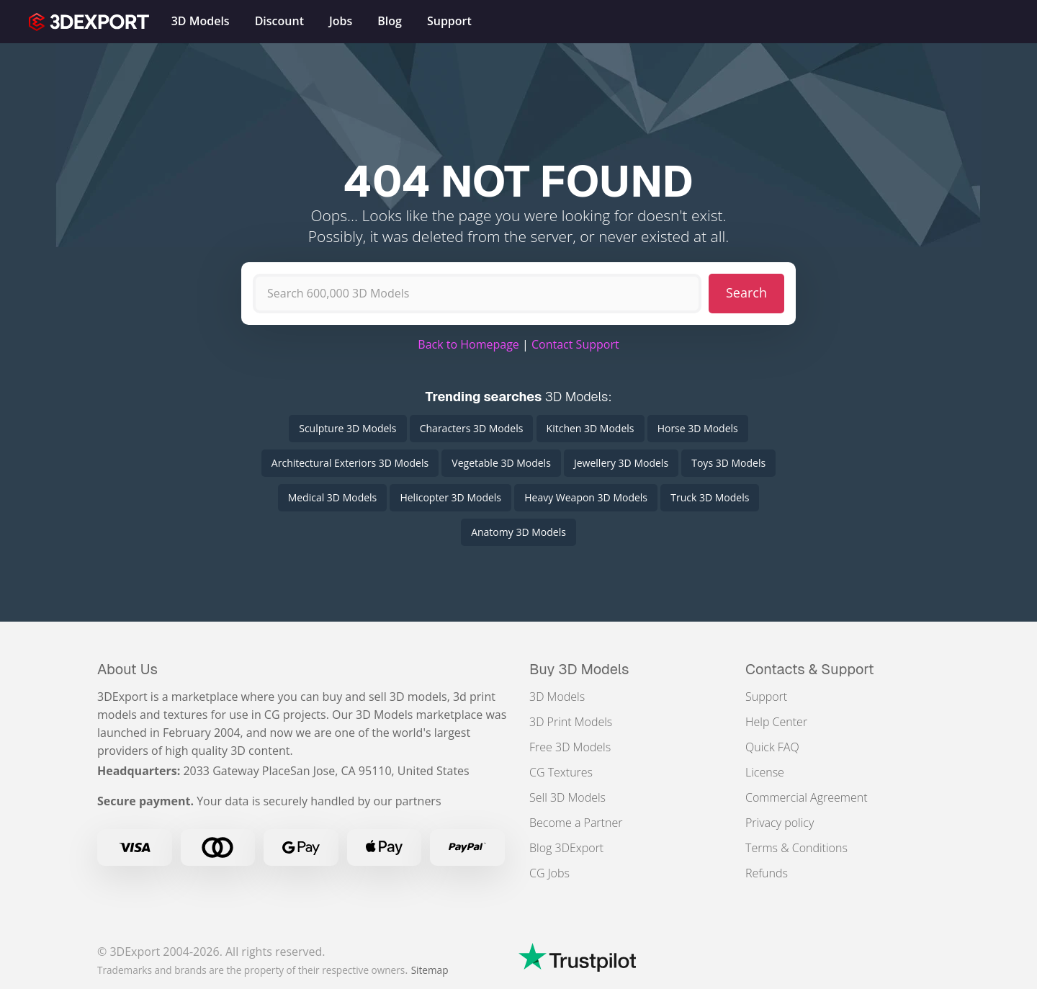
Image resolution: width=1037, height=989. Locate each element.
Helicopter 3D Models (450, 497)
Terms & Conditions (796, 848)
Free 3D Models (570, 747)
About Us (127, 669)
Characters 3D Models (472, 428)
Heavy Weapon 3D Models (585, 497)
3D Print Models (570, 722)
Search (746, 292)
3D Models (557, 696)
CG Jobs (549, 873)
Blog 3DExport (566, 848)
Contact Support (575, 344)
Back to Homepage (468, 344)
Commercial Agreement (806, 797)
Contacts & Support (809, 669)
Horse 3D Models (697, 428)
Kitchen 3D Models (590, 428)
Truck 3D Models (709, 497)
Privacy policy (779, 823)
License (764, 772)
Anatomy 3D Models (518, 532)
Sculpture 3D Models (347, 428)
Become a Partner (575, 823)
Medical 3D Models (332, 497)
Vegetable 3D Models (501, 463)
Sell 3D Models (567, 797)
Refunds (766, 873)
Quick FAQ (772, 747)
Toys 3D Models (728, 463)
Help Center (776, 722)
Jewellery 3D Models (621, 463)
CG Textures (561, 772)
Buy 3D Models (579, 669)
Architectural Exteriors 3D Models (349, 463)
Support (766, 696)
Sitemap (430, 970)
